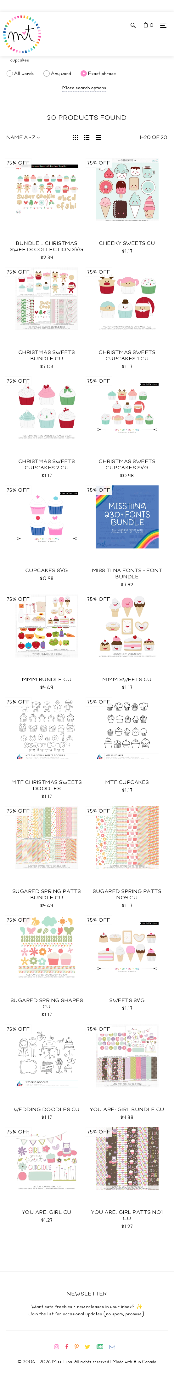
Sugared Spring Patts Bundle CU (47, 894)
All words (24, 73)
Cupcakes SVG (46, 570)
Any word (61, 73)
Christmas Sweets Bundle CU (47, 355)
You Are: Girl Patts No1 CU (127, 1215)
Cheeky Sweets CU (127, 243)
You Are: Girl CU (47, 1212)
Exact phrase (102, 73)
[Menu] (163, 25)
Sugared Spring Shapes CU (47, 1004)
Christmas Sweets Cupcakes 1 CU (127, 355)
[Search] (87, 60)
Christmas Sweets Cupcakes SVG (127, 465)
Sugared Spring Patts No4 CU (127, 894)
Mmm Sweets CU (127, 679)
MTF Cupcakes (127, 782)
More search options (84, 87)
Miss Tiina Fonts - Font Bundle (127, 574)
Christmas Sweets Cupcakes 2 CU (47, 465)
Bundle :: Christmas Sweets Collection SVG (47, 246)
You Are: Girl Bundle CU (127, 1109)
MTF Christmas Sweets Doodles (47, 785)
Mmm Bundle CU (47, 679)
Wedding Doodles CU (47, 1109)
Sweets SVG (127, 1000)
